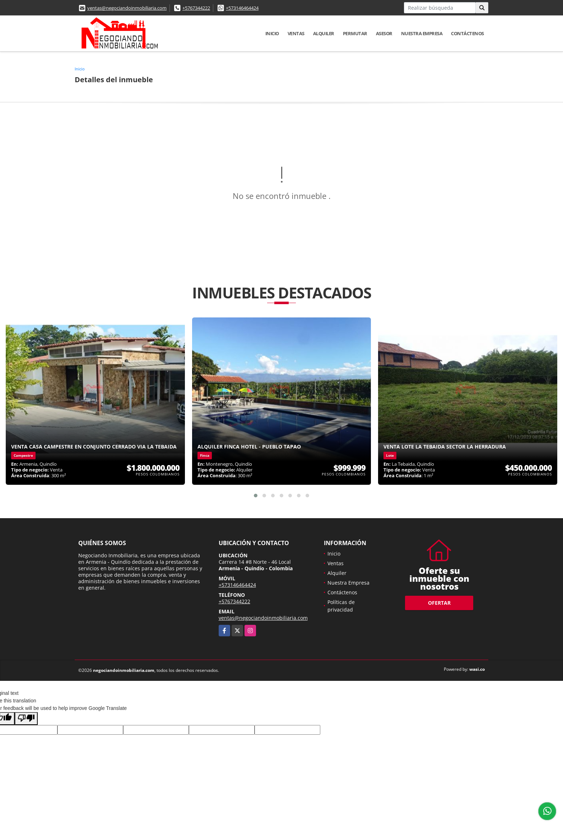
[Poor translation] (26, 718)
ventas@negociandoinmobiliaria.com (127, 8)
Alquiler (323, 33)
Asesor (384, 33)
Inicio (272, 33)
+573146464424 (242, 8)
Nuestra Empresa (422, 33)
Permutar (355, 33)
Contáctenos (467, 33)
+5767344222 (196, 8)
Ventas (296, 33)
